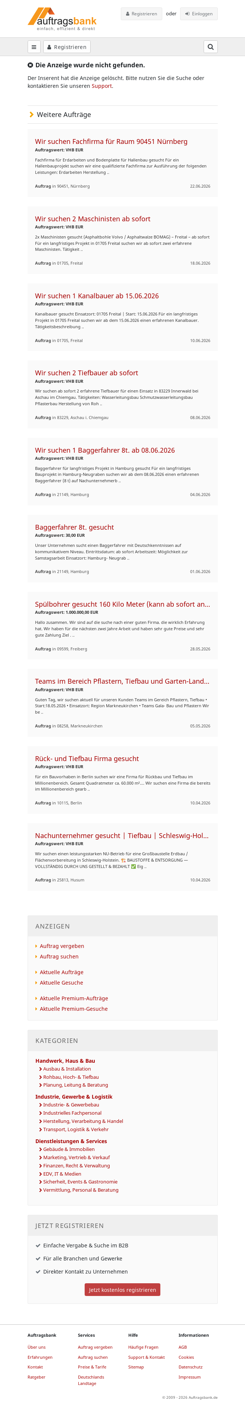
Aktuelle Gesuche (61, 982)
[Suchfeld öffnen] (211, 46)
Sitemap (136, 1367)
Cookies (186, 1357)
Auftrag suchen (59, 956)
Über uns (36, 1347)
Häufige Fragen (143, 1347)
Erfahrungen (40, 1357)
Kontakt (35, 1367)
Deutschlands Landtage (91, 1380)
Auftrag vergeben (62, 945)
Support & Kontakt (146, 1357)
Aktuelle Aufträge (62, 972)
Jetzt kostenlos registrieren (122, 1289)
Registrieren (141, 13)
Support (102, 85)
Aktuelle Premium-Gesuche (74, 1008)
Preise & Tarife (92, 1367)
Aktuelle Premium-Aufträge (74, 998)
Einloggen (199, 13)
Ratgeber (36, 1377)
